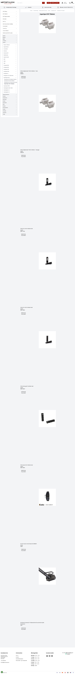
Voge (4, 114)
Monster (5, 50)
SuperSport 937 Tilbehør (9, 83)
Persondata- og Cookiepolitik (21, 660)
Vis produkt (23, 77)
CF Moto (4, 40)
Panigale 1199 (6, 69)
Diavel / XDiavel (7, 44)
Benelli (4, 37)
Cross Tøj (5, 28)
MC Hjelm (4, 18)
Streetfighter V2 (6, 90)
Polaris (4, 105)
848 (4, 59)
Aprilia (4, 35)
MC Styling (5, 11)
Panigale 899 (6, 65)
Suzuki (4, 109)
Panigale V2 (6, 73)
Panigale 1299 (6, 71)
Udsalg (57, 2)
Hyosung (4, 99)
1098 (4, 61)
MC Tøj (4, 21)
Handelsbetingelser (19, 658)
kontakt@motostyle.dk (5, 662)
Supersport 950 (7, 85)
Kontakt (17, 657)
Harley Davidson (6, 94)
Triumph (4, 110)
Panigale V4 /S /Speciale (8, 75)
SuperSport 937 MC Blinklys (9, 80)
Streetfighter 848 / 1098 (8, 87)
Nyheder (52, 2)
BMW (4, 39)
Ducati (4, 42)
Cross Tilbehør (5, 30)
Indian (4, 101)
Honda (4, 96)
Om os (17, 655)
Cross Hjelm (5, 26)
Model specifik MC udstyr (7, 32)
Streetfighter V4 (7, 92)
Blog (48, 2)
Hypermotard (6, 57)
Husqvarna (5, 97)
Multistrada (6, 55)
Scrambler (6, 48)
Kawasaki (5, 102)
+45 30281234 (3, 660)
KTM (3, 104)
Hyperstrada (6, 46)
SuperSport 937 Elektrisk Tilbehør (10, 79)
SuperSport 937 (7, 77)
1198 (4, 63)
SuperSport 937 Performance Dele (10, 82)
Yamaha (4, 112)
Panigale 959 (6, 67)
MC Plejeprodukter (6, 16)
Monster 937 (6, 53)
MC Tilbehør (5, 13)
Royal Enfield (5, 107)
